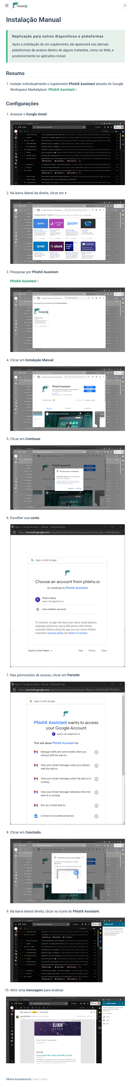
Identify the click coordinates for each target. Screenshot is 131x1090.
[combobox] (125, 5)
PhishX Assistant (63, 89)
